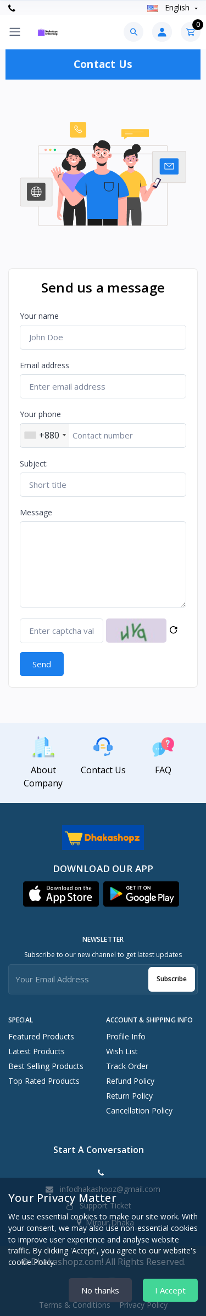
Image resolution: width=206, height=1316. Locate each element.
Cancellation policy (139, 1110)
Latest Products (36, 1051)
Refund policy (130, 1081)
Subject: (34, 463)
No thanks (100, 1290)
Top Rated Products (44, 1081)
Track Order (127, 1066)
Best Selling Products (45, 1066)
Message (36, 512)
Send (41, 664)
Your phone (40, 414)
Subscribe (172, 978)
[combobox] (44, 435)
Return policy (129, 1095)
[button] (61, 894)
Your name (39, 316)
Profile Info (126, 1036)
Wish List (122, 1051)
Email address (44, 365)
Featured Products (41, 1036)
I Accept (170, 1290)
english (169, 7)
